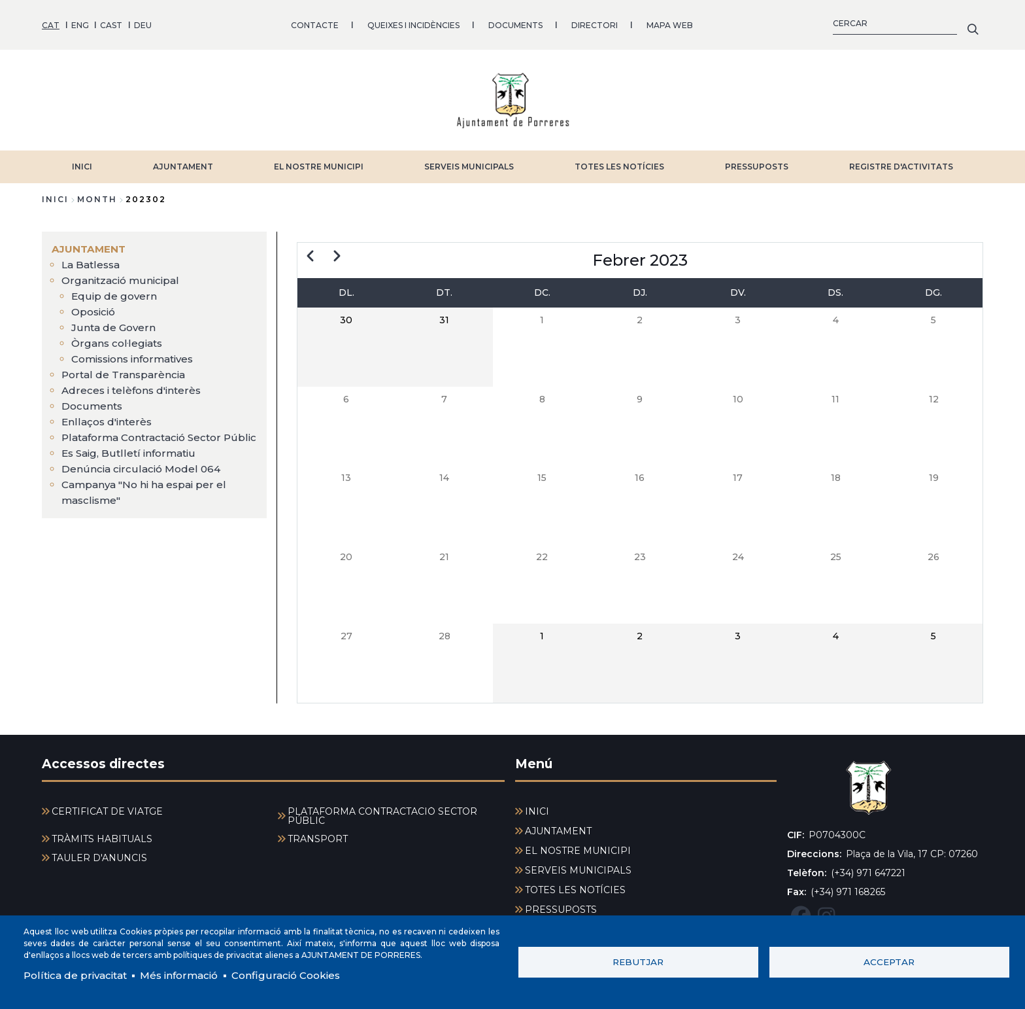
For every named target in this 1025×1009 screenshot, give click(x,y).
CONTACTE (315, 22)
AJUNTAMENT (183, 162)
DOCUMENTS (515, 22)
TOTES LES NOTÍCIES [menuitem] (575, 886)
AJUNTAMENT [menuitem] (90, 244)
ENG (80, 22)
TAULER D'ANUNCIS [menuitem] (99, 854)
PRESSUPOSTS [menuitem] (561, 905)
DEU (143, 22)
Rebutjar (638, 961)
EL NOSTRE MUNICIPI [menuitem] (578, 846)
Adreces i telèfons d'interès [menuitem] (133, 386)
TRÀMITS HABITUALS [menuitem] (102, 835)
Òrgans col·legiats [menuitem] (118, 338)
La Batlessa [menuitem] (92, 260)
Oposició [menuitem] (95, 307)
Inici (55, 195)
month (97, 195)
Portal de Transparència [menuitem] (124, 370)
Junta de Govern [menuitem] (114, 323)
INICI (82, 162)
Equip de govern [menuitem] (114, 291)
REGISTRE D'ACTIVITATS (901, 162)
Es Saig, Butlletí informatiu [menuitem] (131, 464)
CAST (111, 22)
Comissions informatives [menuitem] (137, 354)
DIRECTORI (594, 22)
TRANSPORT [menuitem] (318, 835)
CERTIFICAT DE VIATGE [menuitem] (107, 807)
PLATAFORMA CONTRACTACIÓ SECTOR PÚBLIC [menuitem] (382, 812)
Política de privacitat (78, 974)
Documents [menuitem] (92, 401)
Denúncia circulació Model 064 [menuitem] (142, 480)
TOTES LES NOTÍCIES (619, 162)
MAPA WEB (670, 22)
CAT (50, 22)
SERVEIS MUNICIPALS (469, 162)
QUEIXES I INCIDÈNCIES (413, 22)
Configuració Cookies (299, 974)
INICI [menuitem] (537, 807)
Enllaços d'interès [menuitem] (108, 417)
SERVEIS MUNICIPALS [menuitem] (578, 866)
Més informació (187, 974)
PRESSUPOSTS (756, 162)
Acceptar (889, 961)
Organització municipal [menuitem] (122, 276)
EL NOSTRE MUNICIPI (318, 162)
